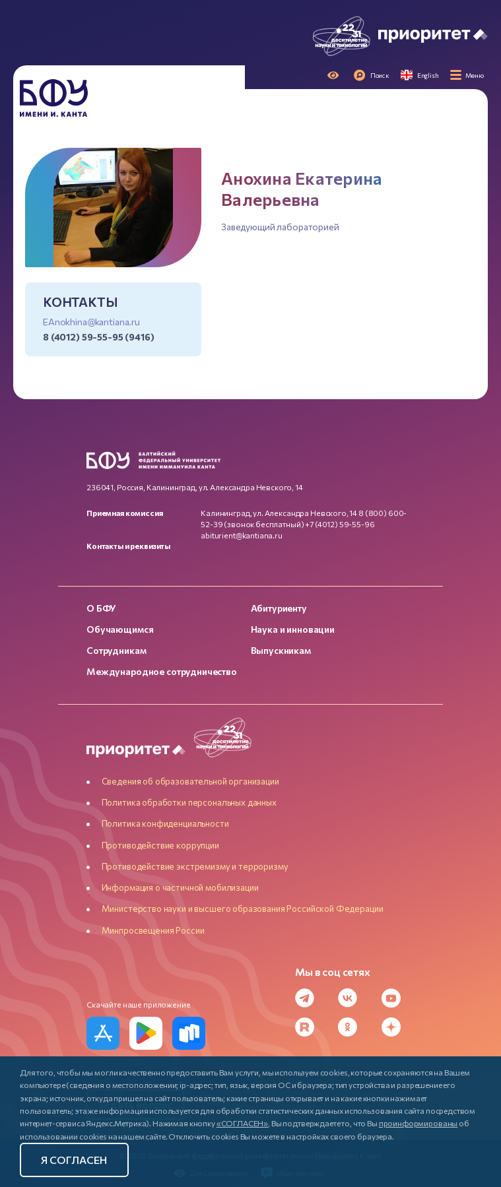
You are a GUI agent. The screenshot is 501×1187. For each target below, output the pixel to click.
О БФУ (101, 608)
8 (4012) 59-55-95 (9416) (98, 336)
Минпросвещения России (153, 930)
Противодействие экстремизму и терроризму (195, 866)
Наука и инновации (293, 629)
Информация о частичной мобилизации (180, 887)
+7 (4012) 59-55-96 (339, 524)
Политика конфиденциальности (165, 823)
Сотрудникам (116, 650)
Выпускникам (281, 650)
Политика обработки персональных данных (189, 802)
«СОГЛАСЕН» (243, 1123)
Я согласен (74, 1159)
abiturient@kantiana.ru (242, 535)
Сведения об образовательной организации (190, 781)
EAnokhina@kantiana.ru (91, 321)
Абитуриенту (279, 608)
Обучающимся (119, 629)
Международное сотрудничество (161, 671)
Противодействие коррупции (160, 845)
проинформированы (418, 1123)
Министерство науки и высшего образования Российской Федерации (243, 908)
